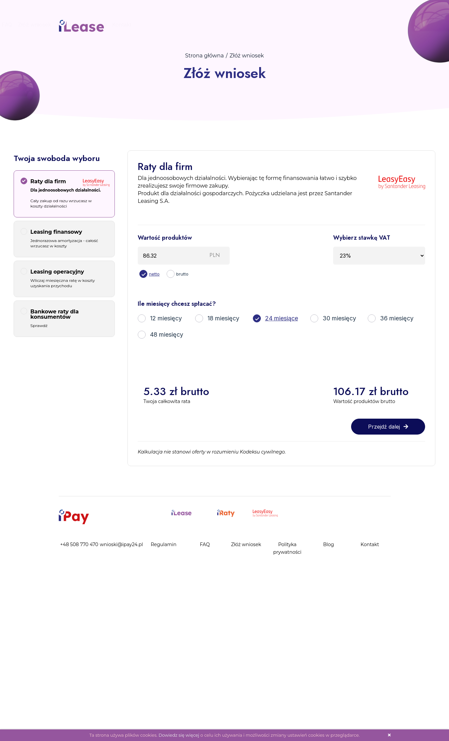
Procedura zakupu (219, 25)
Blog (348, 25)
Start (184, 25)
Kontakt (369, 25)
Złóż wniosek (281, 25)
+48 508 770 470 (79, 544)
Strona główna (204, 55)
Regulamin (164, 544)
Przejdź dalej (388, 426)
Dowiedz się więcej (179, 735)
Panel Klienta (320, 25)
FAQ (254, 25)
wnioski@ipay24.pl (121, 544)
